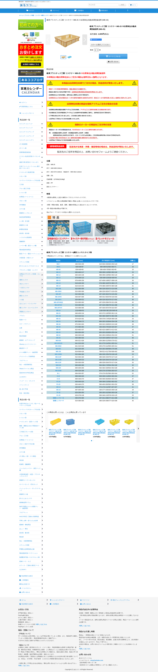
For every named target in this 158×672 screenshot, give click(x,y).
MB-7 (58, 264)
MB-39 (58, 327)
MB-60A (58, 340)
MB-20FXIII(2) (58, 302)
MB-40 (58, 329)
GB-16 (58, 390)
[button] (127, 11)
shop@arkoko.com (96, 660)
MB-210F (58, 357)
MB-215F (58, 362)
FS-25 (58, 384)
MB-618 (58, 365)
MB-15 (58, 280)
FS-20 (58, 381)
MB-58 (58, 338)
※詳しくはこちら (41, 624)
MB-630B (58, 370)
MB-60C (58, 349)
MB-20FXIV (58, 305)
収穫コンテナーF (58, 400)
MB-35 (58, 321)
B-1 (58, 373)
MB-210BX (58, 354)
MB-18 (58, 283)
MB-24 (58, 310)
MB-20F (58, 294)
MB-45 (58, 332)
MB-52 (58, 335)
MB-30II (58, 316)
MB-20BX (58, 291)
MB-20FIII (58, 297)
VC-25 (58, 395)
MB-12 (58, 275)
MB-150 (58, 351)
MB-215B (58, 359)
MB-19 (58, 286)
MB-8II (58, 269)
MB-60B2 (58, 346)
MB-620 (58, 368)
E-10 (58, 376)
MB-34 (58, 318)
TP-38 (58, 392)
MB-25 (58, 313)
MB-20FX (58, 299)
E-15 (58, 379)
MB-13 (58, 277)
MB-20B (58, 288)
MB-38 (58, 324)
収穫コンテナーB (58, 398)
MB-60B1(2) (58, 343)
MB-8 (58, 267)
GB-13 (58, 387)
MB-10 (58, 272)
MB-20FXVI (58, 308)
